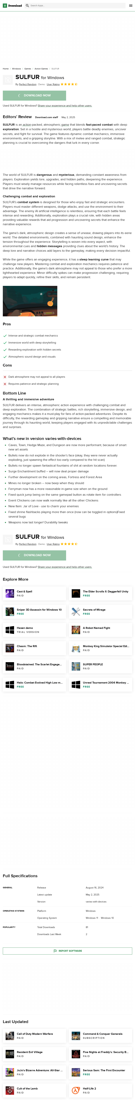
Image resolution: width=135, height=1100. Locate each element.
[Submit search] (27, 5)
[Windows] (16, 69)
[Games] (27, 69)
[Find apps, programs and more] (75, 5)
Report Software (67, 951)
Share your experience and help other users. (65, 105)
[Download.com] (12, 6)
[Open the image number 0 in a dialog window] (30, 301)
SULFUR (39, 77)
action (26, 125)
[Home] (6, 69)
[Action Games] (41, 69)
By (25, 84)
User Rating (62, 84)
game (64, 125)
